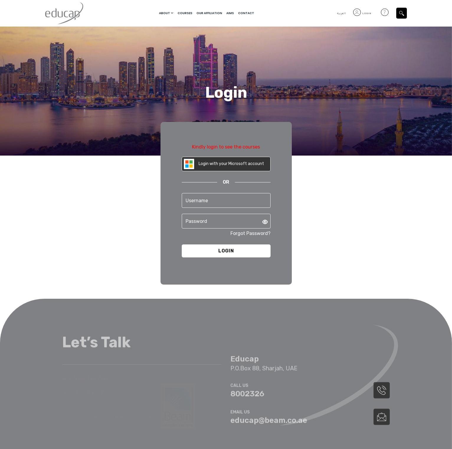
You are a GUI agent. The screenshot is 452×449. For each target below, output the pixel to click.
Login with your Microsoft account (224, 164)
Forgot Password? (250, 233)
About (164, 13)
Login (362, 13)
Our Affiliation (209, 13)
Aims (230, 13)
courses (185, 13)
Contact (246, 13)
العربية (341, 13)
